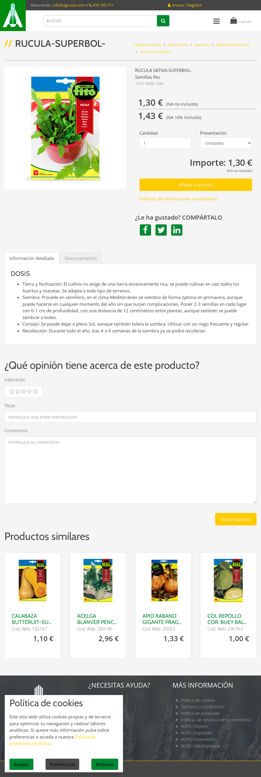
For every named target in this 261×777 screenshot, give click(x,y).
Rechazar (105, 764)
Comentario (16, 430)
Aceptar (21, 764)
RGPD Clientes (194, 726)
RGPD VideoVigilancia (200, 746)
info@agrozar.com (69, 5)
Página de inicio (147, 45)
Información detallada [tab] (31, 258)
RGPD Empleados (197, 733)
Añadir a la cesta (195, 185)
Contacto (105, 700)
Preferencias (62, 764)
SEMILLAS (201, 45)
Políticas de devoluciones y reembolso (178, 199)
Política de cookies (198, 700)
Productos (178, 45)
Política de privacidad (200, 713)
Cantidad (149, 133)
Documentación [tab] (81, 258)
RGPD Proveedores (198, 739)
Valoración (14, 379)
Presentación (213, 133)
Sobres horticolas (232, 45)
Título (9, 405)
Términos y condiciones (202, 707)
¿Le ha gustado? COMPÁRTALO (178, 217)
